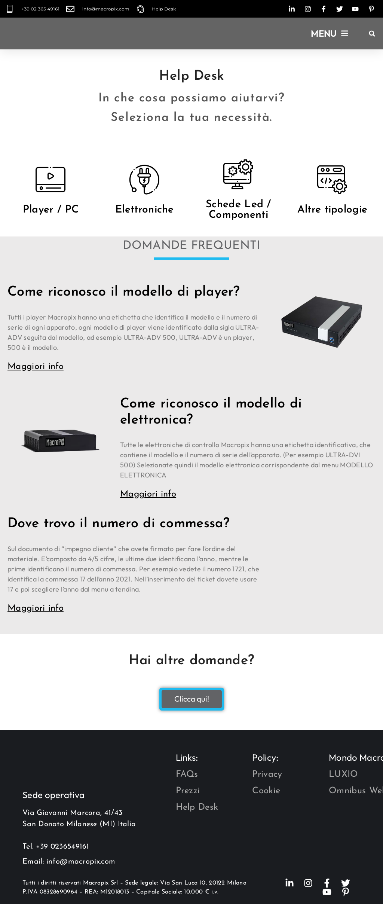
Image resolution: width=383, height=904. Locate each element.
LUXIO (343, 774)
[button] (329, 33)
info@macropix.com (80, 861)
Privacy (267, 774)
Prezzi (188, 791)
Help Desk (197, 807)
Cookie (266, 791)
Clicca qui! (192, 699)
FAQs (187, 774)
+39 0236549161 (62, 846)
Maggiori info (35, 366)
